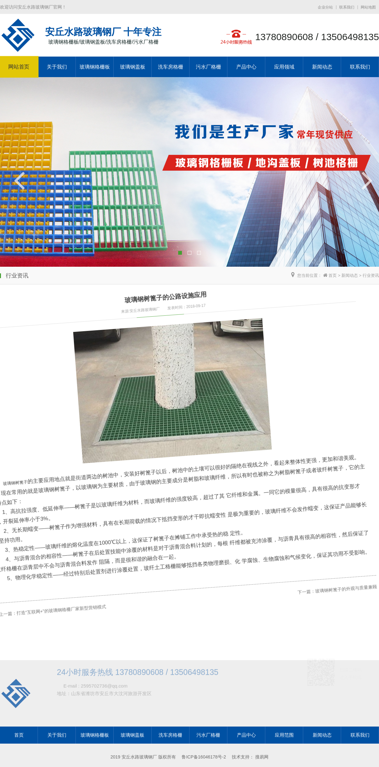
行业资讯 (371, 275)
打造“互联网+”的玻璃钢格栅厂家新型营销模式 (50, 589)
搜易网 (261, 756)
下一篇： (273, 485)
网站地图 (368, 7)
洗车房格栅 (170, 67)
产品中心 (246, 67)
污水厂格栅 (208, 67)
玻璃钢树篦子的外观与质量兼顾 (309, 468)
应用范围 (284, 735)
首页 (332, 275)
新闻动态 (322, 67)
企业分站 (325, 7)
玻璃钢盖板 (132, 67)
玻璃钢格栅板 (95, 67)
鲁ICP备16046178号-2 (204, 756)
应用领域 (284, 67)
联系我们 (346, 7)
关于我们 (57, 67)
